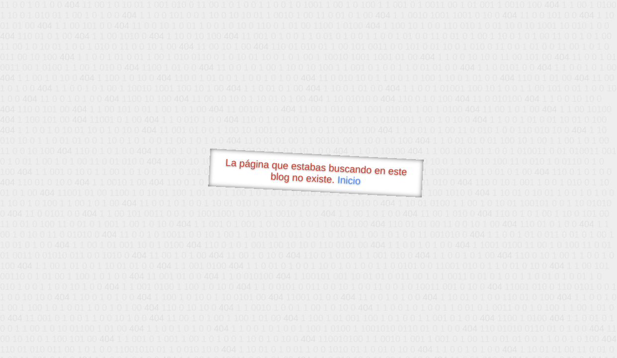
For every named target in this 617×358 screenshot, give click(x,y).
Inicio (349, 180)
